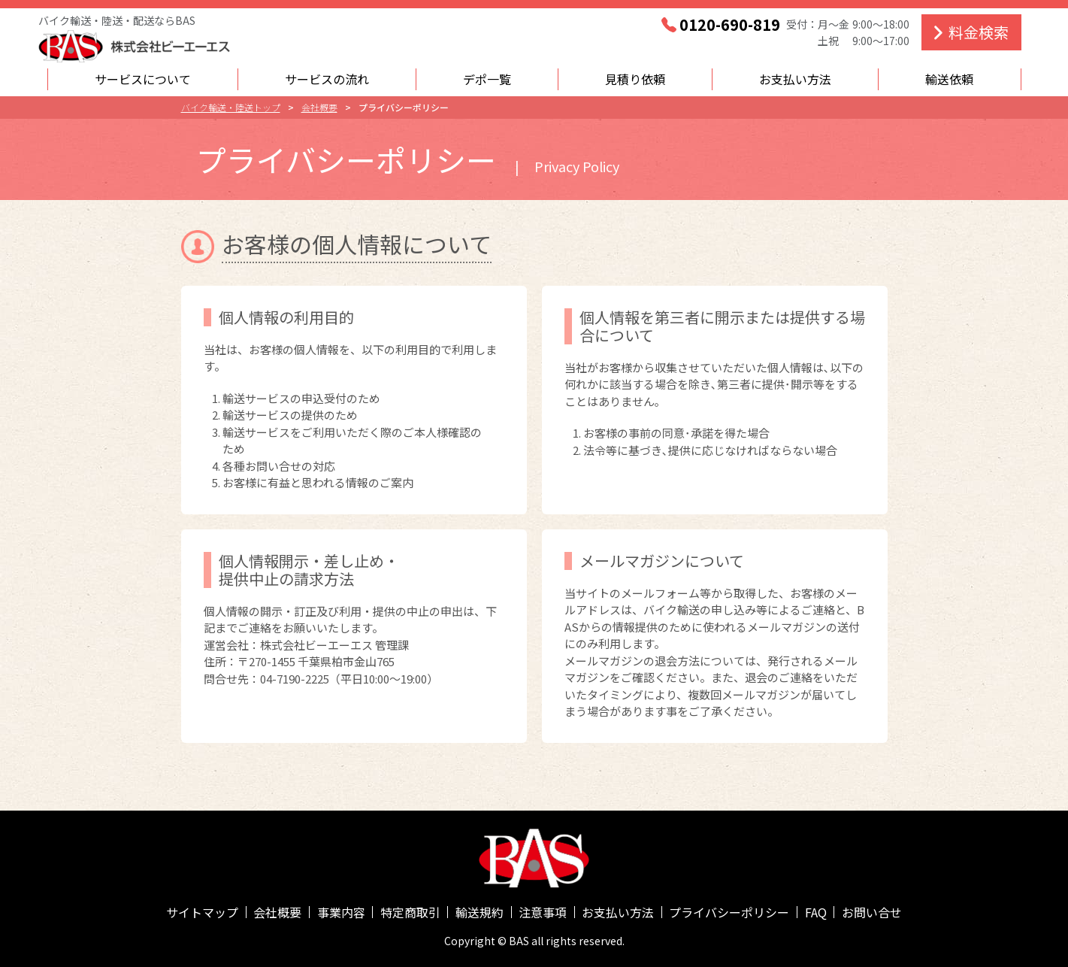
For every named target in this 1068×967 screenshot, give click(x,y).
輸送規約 (479, 912)
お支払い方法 (795, 79)
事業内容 (341, 912)
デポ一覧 (487, 79)
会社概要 (277, 912)
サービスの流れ (327, 79)
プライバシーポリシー (729, 912)
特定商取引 (410, 912)
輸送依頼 (949, 79)
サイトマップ (202, 912)
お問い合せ (872, 912)
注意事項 (543, 912)
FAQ (816, 912)
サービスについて (143, 79)
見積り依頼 (635, 79)
